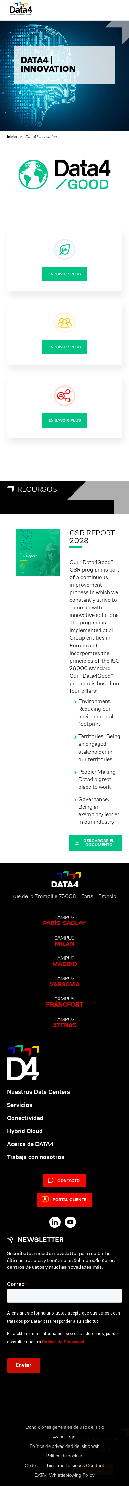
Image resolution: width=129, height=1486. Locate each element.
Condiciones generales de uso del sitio (64, 1427)
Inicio (12, 136)
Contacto (64, 1180)
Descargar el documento (94, 842)
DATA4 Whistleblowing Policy (64, 1475)
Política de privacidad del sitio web (65, 1446)
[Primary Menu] (112, 10)
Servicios (19, 1104)
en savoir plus (64, 273)
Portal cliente (64, 1199)
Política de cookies (64, 1456)
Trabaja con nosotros (35, 1157)
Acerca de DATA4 (30, 1144)
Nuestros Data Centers (38, 1091)
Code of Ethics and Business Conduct (64, 1465)
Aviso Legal (64, 1436)
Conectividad (25, 1117)
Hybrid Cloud (25, 1131)
